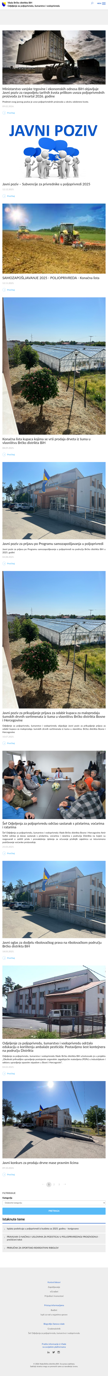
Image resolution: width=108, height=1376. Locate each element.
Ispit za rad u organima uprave (54, 1315)
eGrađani (54, 1292)
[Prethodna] (43, 1184)
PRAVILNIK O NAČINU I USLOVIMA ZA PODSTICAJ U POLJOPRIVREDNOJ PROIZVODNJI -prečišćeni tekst (53, 1238)
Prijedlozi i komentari (54, 1296)
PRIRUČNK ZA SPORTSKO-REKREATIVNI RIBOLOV (32, 1248)
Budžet (54, 1310)
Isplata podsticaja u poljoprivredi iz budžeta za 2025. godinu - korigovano (43, 1229)
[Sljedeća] (65, 1184)
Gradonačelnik (54, 1329)
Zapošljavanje (54, 1287)
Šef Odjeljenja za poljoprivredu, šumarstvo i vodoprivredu (54, 1333)
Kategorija (7, 1198)
